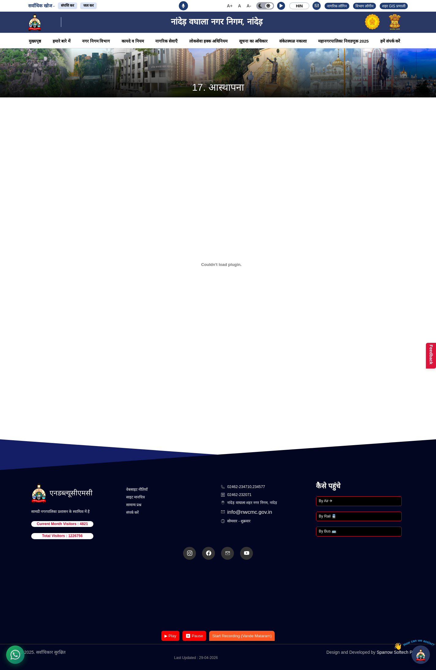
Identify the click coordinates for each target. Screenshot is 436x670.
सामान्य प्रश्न (133, 505)
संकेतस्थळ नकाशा (293, 41)
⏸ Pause (194, 636)
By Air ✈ (326, 501)
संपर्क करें (132, 512)
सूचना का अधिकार (253, 41)
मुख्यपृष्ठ (35, 41)
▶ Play (170, 636)
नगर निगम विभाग (96, 41)
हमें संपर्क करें (390, 41)
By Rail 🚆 (327, 516)
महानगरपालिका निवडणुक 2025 (343, 41)
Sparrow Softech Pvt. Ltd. (401, 652)
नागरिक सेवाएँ (166, 41)
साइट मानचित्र (135, 497)
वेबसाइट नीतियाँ (137, 489)
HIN (299, 6)
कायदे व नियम (133, 41)
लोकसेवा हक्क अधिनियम (208, 41)
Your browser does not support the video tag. (218, 595)
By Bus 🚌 (327, 531)
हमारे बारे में (62, 41)
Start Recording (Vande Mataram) (242, 636)
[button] (281, 6)
